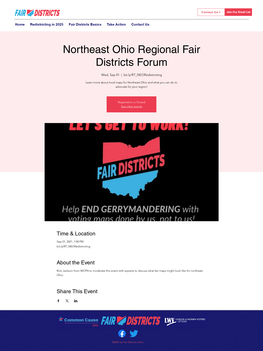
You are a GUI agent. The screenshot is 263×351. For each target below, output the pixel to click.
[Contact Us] (211, 12)
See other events (131, 106)
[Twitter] (134, 333)
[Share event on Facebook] (58, 300)
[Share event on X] (67, 300)
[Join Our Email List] (238, 12)
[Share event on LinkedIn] (75, 300)
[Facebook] (122, 333)
